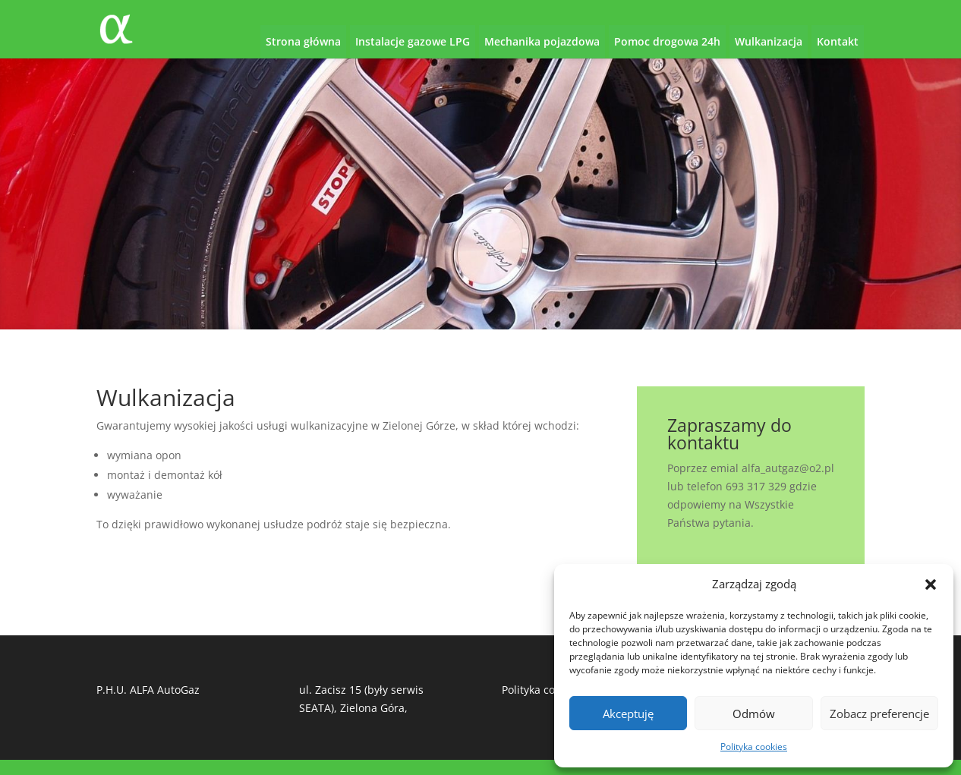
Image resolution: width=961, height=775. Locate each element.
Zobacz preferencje (879, 713)
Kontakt (838, 41)
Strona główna (303, 41)
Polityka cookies (753, 746)
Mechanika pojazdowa (542, 41)
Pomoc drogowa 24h (667, 41)
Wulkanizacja (768, 41)
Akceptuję (628, 713)
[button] (930, 584)
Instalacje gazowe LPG (412, 41)
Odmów (754, 713)
